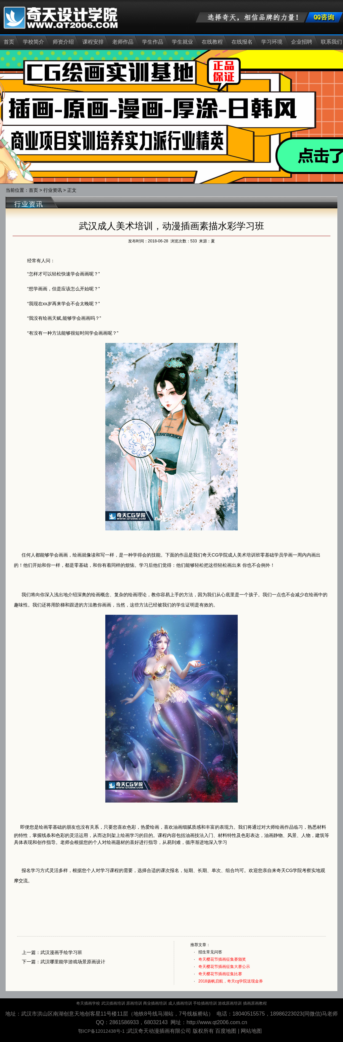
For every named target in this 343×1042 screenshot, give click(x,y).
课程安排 (93, 42)
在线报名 (242, 42)
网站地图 (251, 1031)
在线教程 (212, 42)
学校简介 (33, 42)
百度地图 (225, 1031)
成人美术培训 (242, 555)
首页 (9, 42)
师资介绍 (63, 42)
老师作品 (122, 42)
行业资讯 (52, 190)
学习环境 (271, 42)
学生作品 (152, 42)
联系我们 (331, 42)
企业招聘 (301, 42)
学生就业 (182, 42)
